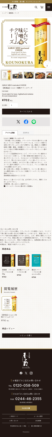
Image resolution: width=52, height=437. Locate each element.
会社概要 (38, 421)
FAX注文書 (26, 408)
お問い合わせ (13, 421)
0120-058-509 (23, 385)
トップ (4, 13)
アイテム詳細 (10, 133)
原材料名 (26, 133)
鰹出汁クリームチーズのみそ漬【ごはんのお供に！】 (38, 272)
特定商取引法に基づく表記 (18, 426)
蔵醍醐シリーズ (14, 13)
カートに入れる (26, 111)
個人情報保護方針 (36, 426)
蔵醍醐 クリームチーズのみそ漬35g (8, 272)
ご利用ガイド (13, 416)
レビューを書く (26, 335)
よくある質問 (38, 416)
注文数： (5, 105)
